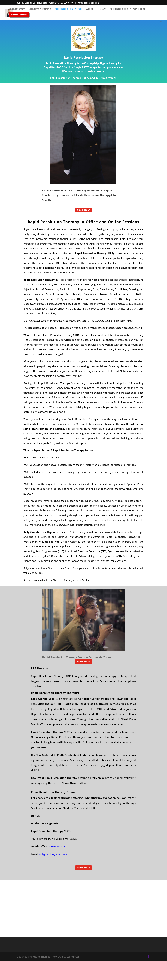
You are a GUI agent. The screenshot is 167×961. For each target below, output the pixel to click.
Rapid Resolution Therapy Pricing (127, 9)
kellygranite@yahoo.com (53, 854)
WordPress (73, 956)
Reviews (101, 9)
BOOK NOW (83, 210)
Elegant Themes (40, 956)
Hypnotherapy (17, 9)
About (89, 9)
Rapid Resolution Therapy (68, 9)
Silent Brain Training (40, 9)
